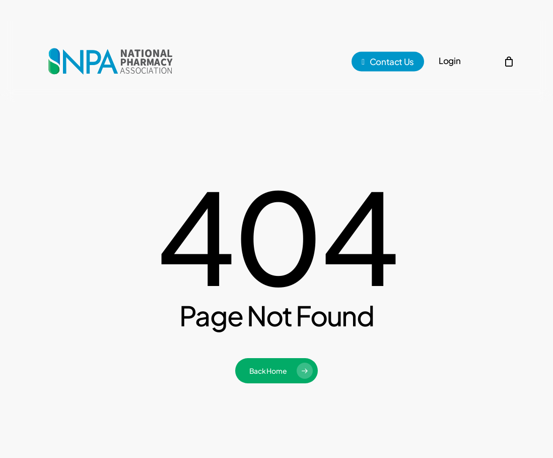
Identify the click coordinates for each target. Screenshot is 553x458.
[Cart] (508, 61)
